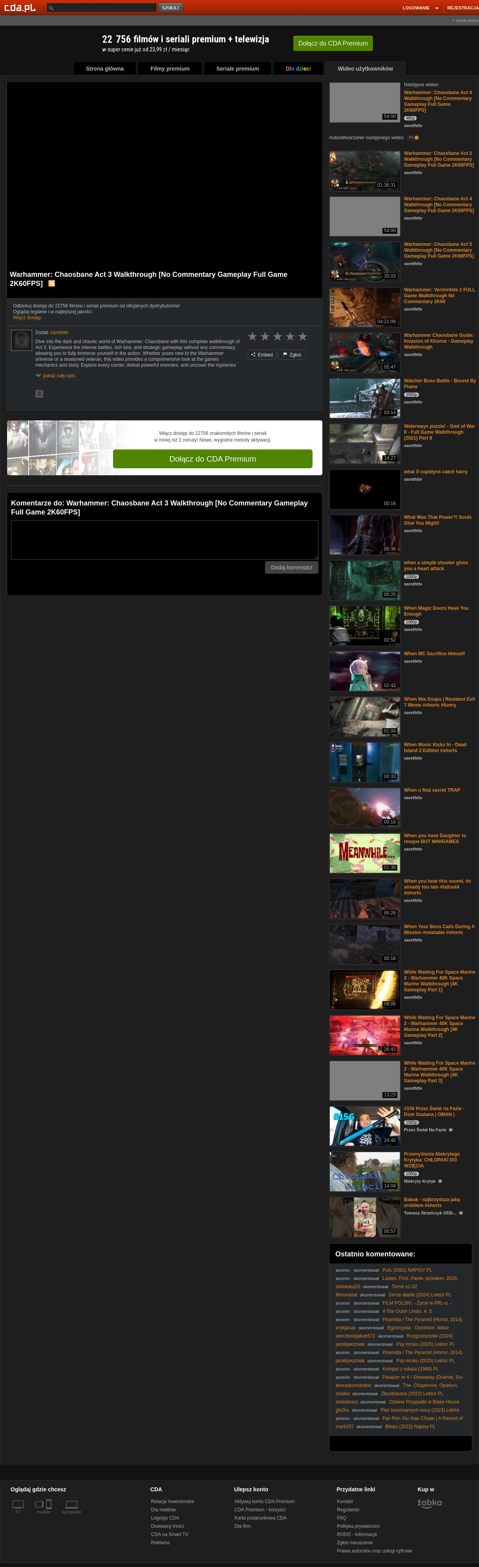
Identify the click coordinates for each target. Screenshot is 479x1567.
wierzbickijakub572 (355, 1336)
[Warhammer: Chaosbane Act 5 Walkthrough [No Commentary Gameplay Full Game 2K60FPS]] (364, 261)
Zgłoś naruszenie (355, 1542)
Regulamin (348, 1509)
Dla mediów (163, 1509)
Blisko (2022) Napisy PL (410, 1426)
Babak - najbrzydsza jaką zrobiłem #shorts (432, 1202)
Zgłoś (292, 355)
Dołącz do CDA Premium (212, 458)
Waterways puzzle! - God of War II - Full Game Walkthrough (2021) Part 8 (439, 432)
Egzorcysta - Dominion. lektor (418, 1328)
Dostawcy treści (167, 1526)
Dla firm (242, 1526)
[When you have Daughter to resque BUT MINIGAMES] (364, 853)
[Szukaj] (101, 8)
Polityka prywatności (358, 1526)
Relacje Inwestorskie (172, 1501)
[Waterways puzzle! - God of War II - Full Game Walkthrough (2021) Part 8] (364, 443)
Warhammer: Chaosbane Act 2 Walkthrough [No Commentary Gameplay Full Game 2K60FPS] (439, 159)
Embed (261, 355)
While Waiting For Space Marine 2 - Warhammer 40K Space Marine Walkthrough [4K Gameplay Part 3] (439, 1071)
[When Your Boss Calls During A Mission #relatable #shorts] (364, 943)
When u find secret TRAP (432, 790)
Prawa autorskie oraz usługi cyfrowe (374, 1551)
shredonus (347, 1402)
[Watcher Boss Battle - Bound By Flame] (364, 398)
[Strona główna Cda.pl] (21, 7)
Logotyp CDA (165, 1518)
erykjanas (346, 1328)
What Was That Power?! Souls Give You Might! (438, 520)
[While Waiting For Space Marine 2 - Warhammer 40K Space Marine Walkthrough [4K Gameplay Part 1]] (364, 989)
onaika (342, 1393)
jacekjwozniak (350, 1344)
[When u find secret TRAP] (364, 807)
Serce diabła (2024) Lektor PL (420, 1295)
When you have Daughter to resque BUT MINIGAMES (435, 838)
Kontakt (345, 1501)
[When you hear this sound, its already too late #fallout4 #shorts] (364, 898)
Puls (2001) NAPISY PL (407, 1270)
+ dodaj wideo (465, 20)
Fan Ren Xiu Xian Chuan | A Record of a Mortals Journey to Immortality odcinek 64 (399, 1421)
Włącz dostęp (27, 317)
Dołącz (333, 43)
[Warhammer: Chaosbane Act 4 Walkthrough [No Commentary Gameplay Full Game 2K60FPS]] (364, 102)
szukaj (171, 8)
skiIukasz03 (348, 1286)
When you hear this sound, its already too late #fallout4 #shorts (437, 887)
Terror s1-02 (404, 1286)
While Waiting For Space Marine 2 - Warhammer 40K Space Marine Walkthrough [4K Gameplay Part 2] (439, 1026)
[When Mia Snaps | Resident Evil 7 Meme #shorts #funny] (364, 716)
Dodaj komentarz (292, 567)
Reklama (160, 1542)
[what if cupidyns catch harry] (364, 489)
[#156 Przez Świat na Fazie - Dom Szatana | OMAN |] (364, 1125)
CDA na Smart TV (169, 1534)
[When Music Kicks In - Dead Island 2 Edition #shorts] (364, 762)
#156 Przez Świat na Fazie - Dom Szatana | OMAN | (434, 1111)
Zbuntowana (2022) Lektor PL (412, 1393)
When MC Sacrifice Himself (434, 653)
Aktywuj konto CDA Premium (264, 1501)
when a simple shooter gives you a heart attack (436, 565)
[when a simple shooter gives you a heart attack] (364, 580)
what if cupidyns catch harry (436, 471)
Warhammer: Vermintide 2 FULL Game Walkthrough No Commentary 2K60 (439, 295)
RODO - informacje (357, 1534)
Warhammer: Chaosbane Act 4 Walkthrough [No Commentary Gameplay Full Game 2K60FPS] (438, 101)
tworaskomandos (353, 1385)
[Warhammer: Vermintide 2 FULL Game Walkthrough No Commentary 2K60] (364, 307)
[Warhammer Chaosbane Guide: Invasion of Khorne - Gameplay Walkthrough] (364, 352)
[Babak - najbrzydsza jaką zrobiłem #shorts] (364, 1216)
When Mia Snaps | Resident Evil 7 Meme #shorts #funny (439, 702)
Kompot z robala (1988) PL (410, 1369)
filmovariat (346, 1295)
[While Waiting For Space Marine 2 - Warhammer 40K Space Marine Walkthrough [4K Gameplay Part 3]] (364, 1080)
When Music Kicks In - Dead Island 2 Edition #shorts (435, 747)
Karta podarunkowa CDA (260, 1518)
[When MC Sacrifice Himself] (364, 671)
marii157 (345, 1426)
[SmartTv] (49, 1517)
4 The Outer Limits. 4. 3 (406, 1311)
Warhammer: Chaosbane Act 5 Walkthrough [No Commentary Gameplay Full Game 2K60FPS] (439, 250)
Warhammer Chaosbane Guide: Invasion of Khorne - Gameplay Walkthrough (439, 341)
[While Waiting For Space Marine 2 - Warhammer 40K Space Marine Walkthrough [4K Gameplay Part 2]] (364, 1034)
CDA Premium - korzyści (259, 1509)
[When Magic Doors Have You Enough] (364, 625)
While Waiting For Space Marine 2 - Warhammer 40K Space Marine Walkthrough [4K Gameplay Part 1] (439, 981)
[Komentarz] (164, 540)
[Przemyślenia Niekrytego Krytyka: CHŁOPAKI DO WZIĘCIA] (364, 1171)
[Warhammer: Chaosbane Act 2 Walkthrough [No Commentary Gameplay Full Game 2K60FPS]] (364, 170)
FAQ (341, 1518)
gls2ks (342, 1410)
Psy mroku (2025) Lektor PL (425, 1344)
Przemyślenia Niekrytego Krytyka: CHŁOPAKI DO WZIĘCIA (432, 1160)
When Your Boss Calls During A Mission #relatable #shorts (439, 929)
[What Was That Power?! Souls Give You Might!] (364, 534)
